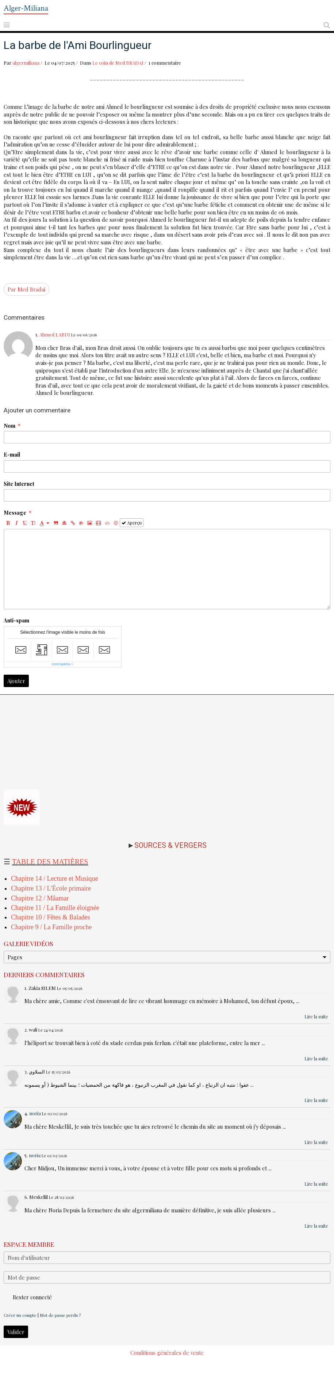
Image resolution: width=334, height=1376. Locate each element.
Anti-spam (16, 620)
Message (15, 512)
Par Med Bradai (26, 289)
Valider (15, 1331)
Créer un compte (20, 1315)
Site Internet (19, 483)
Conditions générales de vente (167, 1352)
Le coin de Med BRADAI (117, 63)
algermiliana (25, 63)
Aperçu (132, 523)
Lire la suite (316, 1016)
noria (35, 1113)
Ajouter (16, 681)
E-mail (12, 454)
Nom (9, 425)
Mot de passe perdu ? (60, 1315)
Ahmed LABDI (54, 334)
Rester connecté (28, 1297)
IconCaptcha (61, 664)
